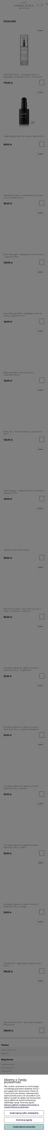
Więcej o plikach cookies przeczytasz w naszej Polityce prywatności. (21, 1106)
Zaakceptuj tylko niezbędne (24, 1113)
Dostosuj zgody (24, 1120)
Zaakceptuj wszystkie (24, 1126)
